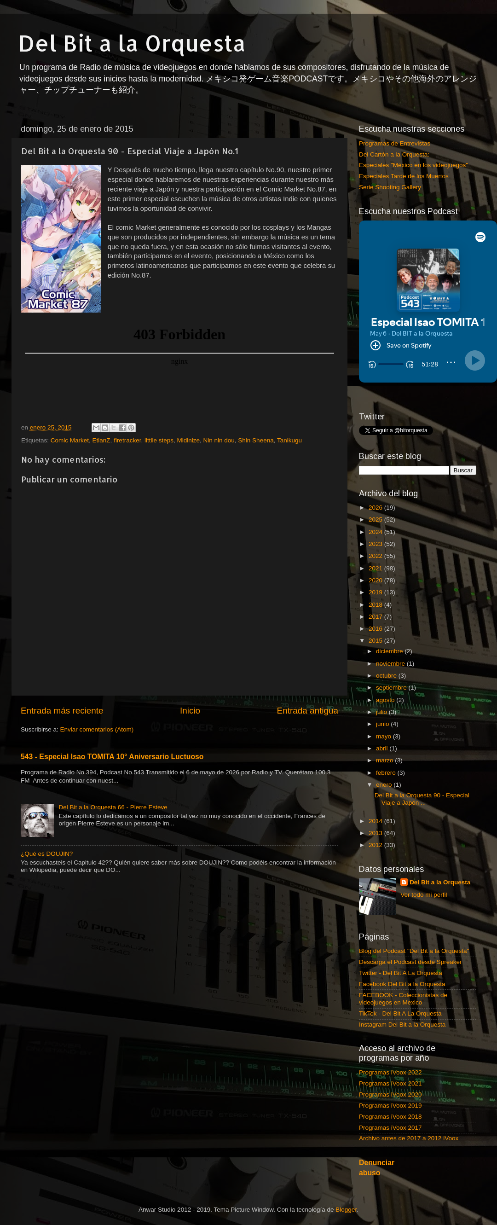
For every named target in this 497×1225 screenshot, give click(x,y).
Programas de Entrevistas (394, 143)
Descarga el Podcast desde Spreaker (410, 945)
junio (383, 707)
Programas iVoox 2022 (390, 1056)
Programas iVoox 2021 (390, 1067)
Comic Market (70, 440)
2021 (376, 552)
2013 (376, 816)
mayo (384, 720)
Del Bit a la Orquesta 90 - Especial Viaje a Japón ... (422, 783)
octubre (387, 659)
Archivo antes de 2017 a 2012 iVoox (408, 1122)
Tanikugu (289, 440)
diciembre (390, 635)
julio (382, 695)
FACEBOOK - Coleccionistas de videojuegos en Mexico (403, 982)
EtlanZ (101, 440)
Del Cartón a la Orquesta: (394, 154)
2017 (376, 600)
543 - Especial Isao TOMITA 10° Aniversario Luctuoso (112, 757)
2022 (376, 539)
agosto (386, 683)
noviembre (391, 647)
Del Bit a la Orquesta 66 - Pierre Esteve (112, 807)
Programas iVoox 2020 (390, 1078)
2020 (376, 564)
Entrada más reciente (62, 710)
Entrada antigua (307, 710)
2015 (376, 624)
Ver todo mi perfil (423, 878)
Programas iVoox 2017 (390, 1111)
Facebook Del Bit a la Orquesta (402, 967)
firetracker (127, 440)
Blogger (346, 1193)
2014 (376, 804)
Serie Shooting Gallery (390, 187)
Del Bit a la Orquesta (132, 43)
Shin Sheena (255, 440)
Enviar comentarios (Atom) (97, 729)
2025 (376, 503)
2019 (376, 576)
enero (384, 768)
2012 (376, 829)
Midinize (188, 440)
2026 (376, 491)
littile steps (158, 440)
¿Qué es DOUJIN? (47, 853)
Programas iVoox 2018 (390, 1100)
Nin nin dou (219, 440)
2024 (376, 515)
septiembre (392, 671)
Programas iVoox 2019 (390, 1089)
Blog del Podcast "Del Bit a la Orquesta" (414, 934)
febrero (387, 756)
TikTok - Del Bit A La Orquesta (400, 997)
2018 (376, 588)
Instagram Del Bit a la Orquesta (402, 1008)
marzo (385, 744)
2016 (376, 612)
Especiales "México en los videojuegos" (413, 165)
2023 (376, 527)
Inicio (190, 710)
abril (382, 732)
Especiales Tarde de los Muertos (404, 176)
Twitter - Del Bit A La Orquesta (400, 956)
